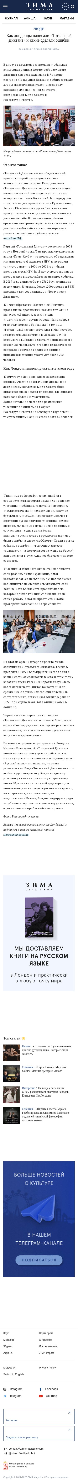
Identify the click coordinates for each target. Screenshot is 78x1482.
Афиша (7, 1352)
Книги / (27, 1046)
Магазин (8, 1339)
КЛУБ (48, 18)
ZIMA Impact (46, 1352)
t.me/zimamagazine (15, 835)
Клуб (6, 1333)
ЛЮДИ (38, 29)
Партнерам (46, 1333)
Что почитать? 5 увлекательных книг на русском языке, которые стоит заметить (46, 1050)
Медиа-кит (9, 1367)
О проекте (45, 1339)
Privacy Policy (47, 1367)
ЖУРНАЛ (11, 18)
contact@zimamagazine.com (23, 1448)
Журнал (8, 1346)
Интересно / (29, 1088)
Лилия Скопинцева (46, 49)
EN (65, 6)
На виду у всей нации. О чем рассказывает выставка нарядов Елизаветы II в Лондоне (45, 1092)
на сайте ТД (12, 238)
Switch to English (13, 1374)
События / (28, 1067)
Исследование (48, 1346)
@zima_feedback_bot (19, 1453)
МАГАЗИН (67, 18)
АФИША (30, 18)
